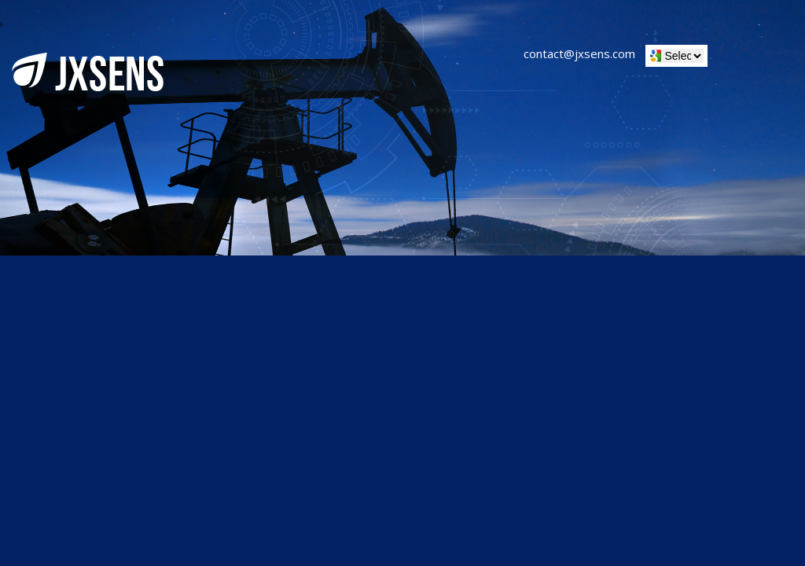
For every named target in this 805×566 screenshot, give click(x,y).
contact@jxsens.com (579, 53)
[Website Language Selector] (682, 56)
